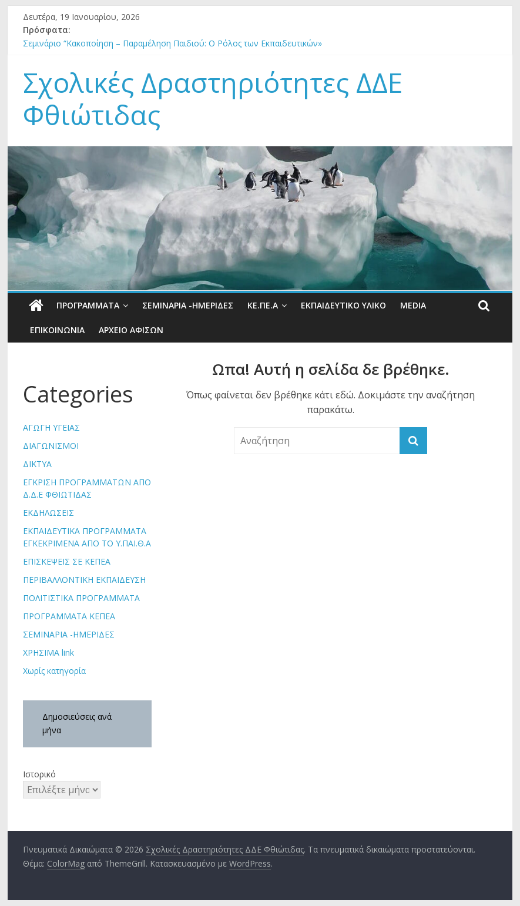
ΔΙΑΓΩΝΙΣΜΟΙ (51, 445)
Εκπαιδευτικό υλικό (343, 305)
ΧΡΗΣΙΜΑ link (48, 652)
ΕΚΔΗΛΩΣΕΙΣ (48, 512)
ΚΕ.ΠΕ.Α (262, 305)
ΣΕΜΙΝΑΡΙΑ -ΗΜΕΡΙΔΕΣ (187, 305)
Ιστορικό (39, 774)
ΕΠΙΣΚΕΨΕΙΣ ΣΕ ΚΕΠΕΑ (66, 561)
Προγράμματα (87, 305)
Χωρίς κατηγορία (54, 670)
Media (413, 305)
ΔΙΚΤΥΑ (37, 463)
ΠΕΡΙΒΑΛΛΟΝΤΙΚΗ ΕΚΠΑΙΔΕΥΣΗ (84, 579)
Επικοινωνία (57, 329)
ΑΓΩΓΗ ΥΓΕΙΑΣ (51, 427)
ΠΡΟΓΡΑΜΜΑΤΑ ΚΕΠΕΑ (69, 616)
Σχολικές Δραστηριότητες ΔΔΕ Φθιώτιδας (212, 98)
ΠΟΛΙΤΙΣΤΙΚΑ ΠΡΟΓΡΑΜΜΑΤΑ (81, 597)
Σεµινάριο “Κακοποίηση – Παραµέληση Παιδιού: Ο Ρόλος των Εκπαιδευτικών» (172, 43)
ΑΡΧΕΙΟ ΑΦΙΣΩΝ (131, 329)
